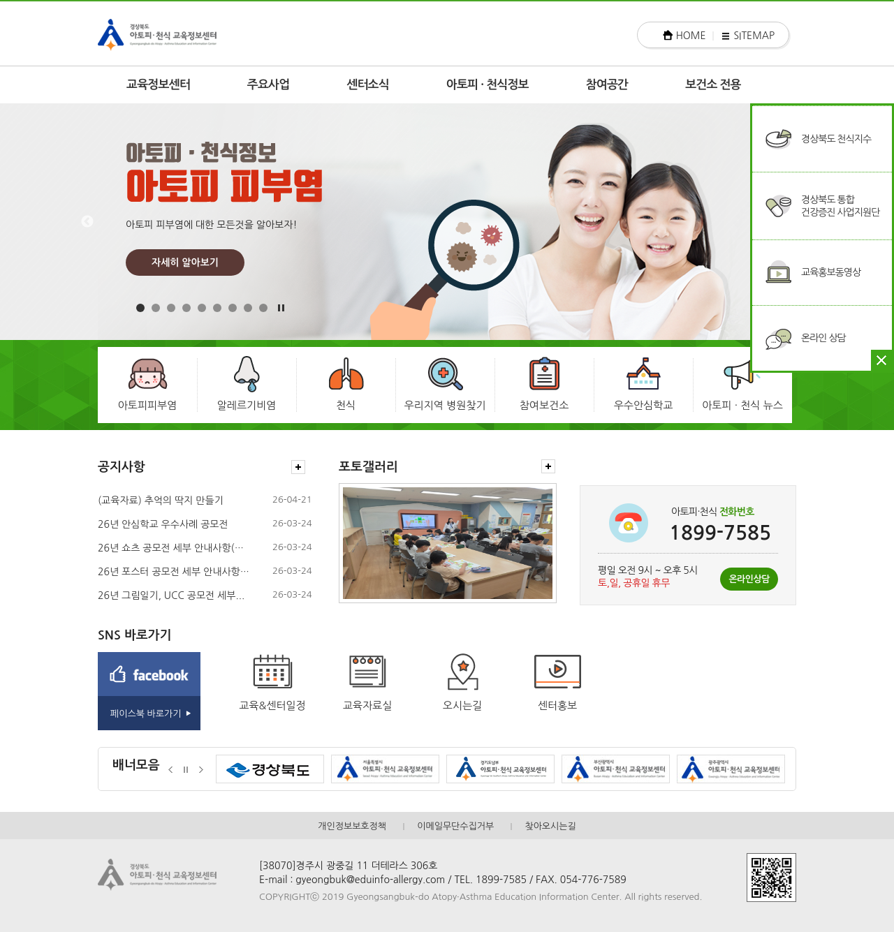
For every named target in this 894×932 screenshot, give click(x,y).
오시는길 (462, 705)
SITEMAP (754, 35)
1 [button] (140, 308)
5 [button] (202, 308)
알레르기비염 (247, 405)
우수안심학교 (643, 405)
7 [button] (232, 308)
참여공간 (607, 85)
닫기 (881, 360)
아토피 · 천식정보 (487, 85)
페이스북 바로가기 (145, 713)
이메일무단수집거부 (455, 826)
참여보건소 (544, 405)
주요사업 (268, 85)
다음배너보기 (201, 770)
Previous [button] (87, 222)
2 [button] (156, 308)
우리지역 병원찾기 (444, 405)
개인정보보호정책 (352, 826)
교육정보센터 (158, 85)
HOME (691, 35)
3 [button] (171, 308)
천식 (346, 405)
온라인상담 (749, 579)
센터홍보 (557, 705)
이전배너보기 (170, 770)
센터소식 (367, 85)
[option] (447, 221)
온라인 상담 (823, 338)
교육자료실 (368, 705)
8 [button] (248, 308)
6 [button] (217, 308)
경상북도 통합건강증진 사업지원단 (840, 206)
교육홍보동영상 (830, 272)
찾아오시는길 (550, 826)
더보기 (298, 467)
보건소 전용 (713, 85)
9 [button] (263, 308)
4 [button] (186, 308)
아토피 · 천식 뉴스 (742, 405)
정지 (186, 770)
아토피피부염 (147, 405)
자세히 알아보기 (185, 262)
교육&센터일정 (272, 705)
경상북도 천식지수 (836, 139)
